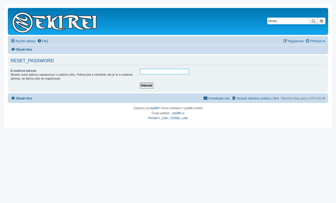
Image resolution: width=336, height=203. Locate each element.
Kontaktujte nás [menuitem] (216, 98)
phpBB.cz (178, 113)
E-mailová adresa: (24, 70)
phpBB (154, 108)
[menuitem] (42, 41)
